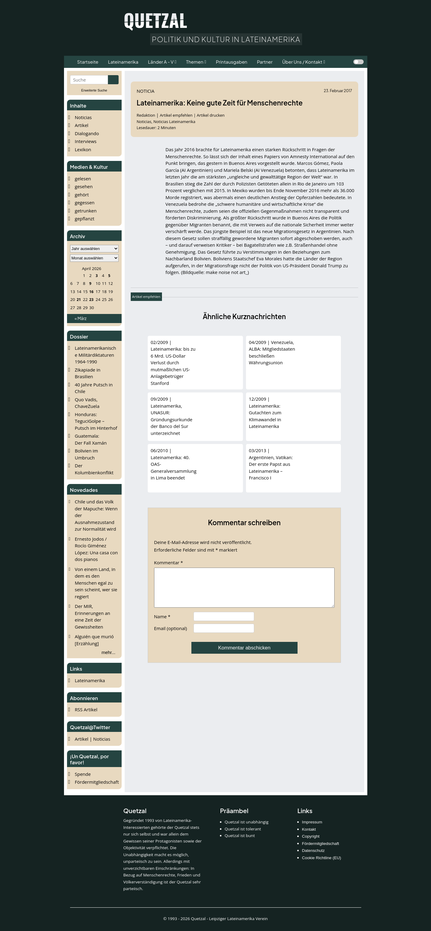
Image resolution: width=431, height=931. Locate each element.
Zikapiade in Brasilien (87, 373)
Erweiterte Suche (94, 90)
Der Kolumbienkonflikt (94, 469)
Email (170, 635)
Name (162, 624)
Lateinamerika (90, 680)
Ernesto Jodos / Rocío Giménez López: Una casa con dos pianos (96, 549)
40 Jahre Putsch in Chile (94, 388)
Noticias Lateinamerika (174, 121)
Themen (194, 62)
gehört (82, 195)
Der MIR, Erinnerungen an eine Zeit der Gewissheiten (92, 616)
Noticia (146, 91)
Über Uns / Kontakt (302, 62)
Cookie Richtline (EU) (321, 858)
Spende (83, 774)
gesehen (84, 186)
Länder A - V (160, 62)
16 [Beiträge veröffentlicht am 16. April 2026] (91, 291)
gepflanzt (85, 218)
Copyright (311, 836)
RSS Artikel (86, 709)
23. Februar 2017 (338, 90)
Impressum (312, 822)
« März (80, 318)
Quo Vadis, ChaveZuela (87, 402)
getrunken (86, 211)
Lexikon (83, 149)
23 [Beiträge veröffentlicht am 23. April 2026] (91, 299)
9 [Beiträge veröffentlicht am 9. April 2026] (90, 283)
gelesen (83, 178)
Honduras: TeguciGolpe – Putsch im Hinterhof (96, 421)
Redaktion (146, 115)
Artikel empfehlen (176, 115)
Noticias (83, 117)
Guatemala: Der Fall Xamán (91, 439)
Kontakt (309, 829)
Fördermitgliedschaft (97, 782)
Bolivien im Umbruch (86, 454)
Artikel (82, 125)
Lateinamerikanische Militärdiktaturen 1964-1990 (95, 355)
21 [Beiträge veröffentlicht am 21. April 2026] (78, 299)
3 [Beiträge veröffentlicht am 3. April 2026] (97, 275)
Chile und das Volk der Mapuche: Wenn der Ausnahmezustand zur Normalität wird (96, 515)
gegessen (85, 202)
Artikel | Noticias (92, 739)
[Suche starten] (113, 79)
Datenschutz (313, 850)
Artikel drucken (211, 115)
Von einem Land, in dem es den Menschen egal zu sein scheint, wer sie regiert (96, 582)
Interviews (86, 141)
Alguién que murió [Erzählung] (94, 639)
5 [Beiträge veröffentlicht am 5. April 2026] (109, 275)
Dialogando (87, 133)
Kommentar (168, 562)
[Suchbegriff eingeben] (89, 79)
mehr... (109, 652)
